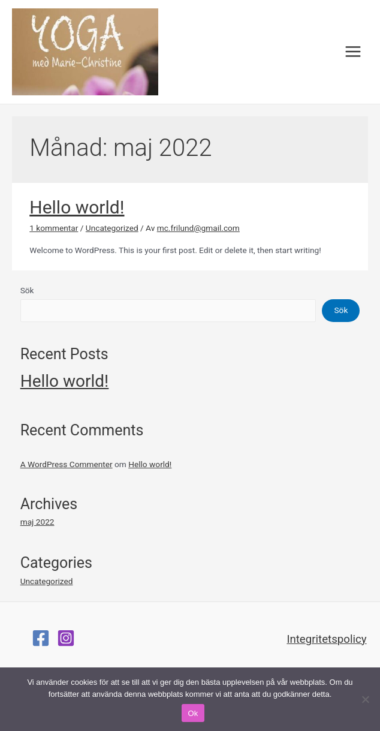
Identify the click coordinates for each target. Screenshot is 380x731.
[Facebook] (41, 638)
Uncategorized (112, 228)
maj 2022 (37, 522)
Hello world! (76, 207)
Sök (27, 290)
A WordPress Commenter (66, 464)
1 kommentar (53, 228)
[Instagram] (66, 638)
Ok (193, 713)
